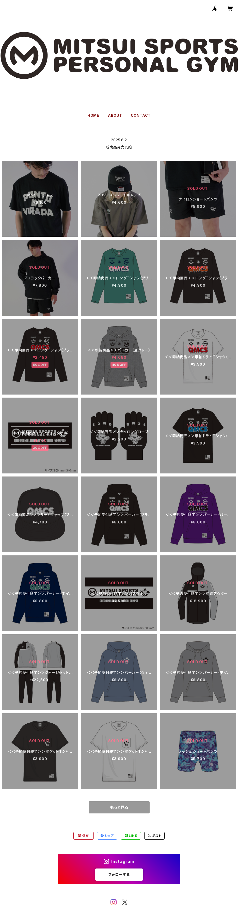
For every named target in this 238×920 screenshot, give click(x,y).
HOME (93, 115)
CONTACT (141, 115)
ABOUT (115, 115)
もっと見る (119, 807)
